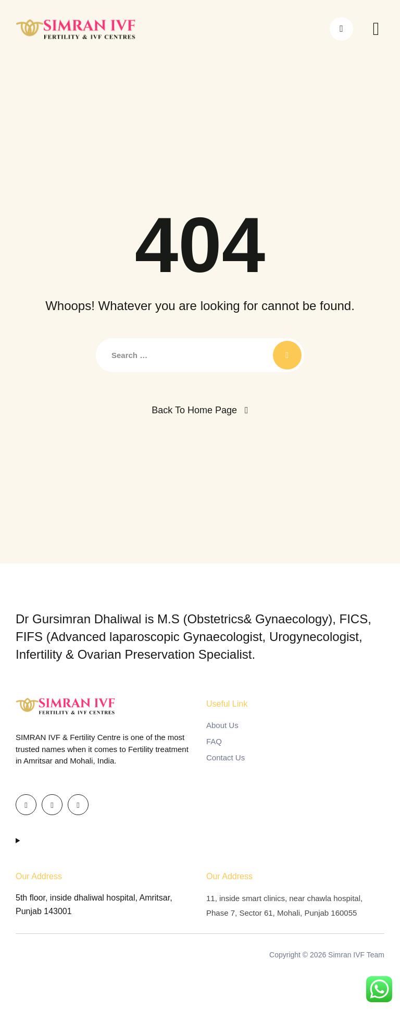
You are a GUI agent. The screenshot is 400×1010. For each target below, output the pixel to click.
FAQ (214, 741)
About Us (222, 725)
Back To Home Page (194, 410)
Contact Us (225, 757)
